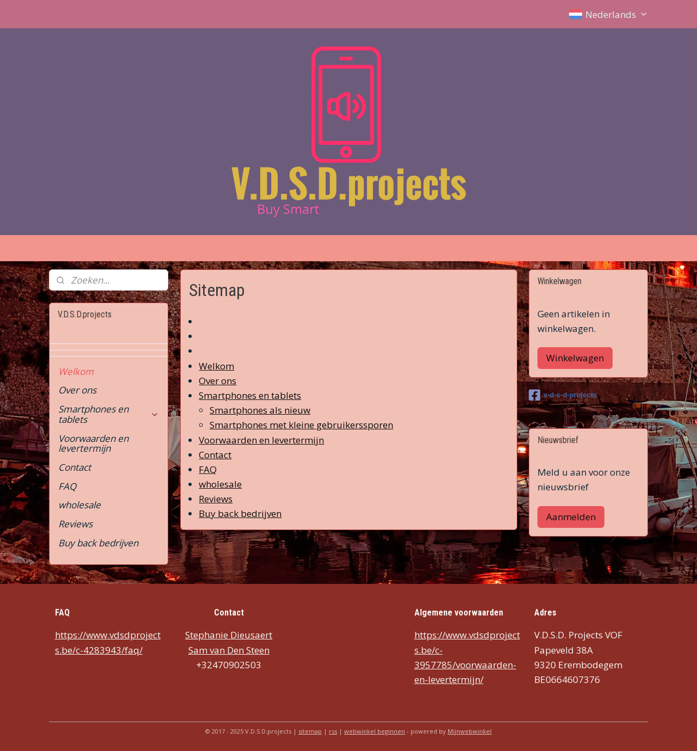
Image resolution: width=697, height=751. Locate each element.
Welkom (216, 366)
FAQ (208, 469)
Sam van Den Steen (229, 650)
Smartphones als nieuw (260, 410)
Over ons (217, 380)
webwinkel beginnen (374, 731)
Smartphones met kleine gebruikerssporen (301, 425)
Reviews (216, 499)
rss (333, 731)
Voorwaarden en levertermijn (261, 440)
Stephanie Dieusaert (228, 635)
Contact (215, 454)
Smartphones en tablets (250, 395)
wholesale (220, 484)
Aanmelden (571, 516)
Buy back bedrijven (240, 514)
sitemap (310, 731)
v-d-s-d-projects (563, 395)
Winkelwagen (575, 358)
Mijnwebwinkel (470, 731)
